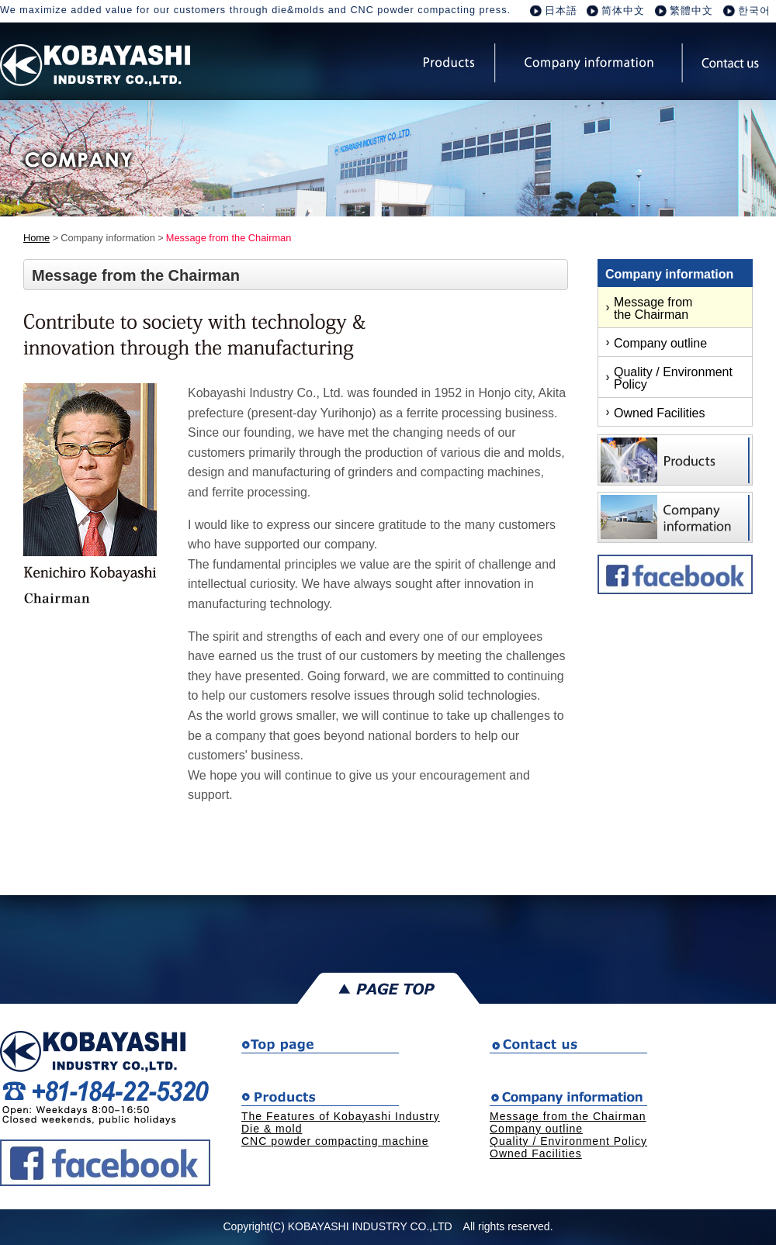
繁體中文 (691, 10)
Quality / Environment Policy (673, 378)
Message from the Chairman (653, 308)
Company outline (660, 343)
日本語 (561, 10)
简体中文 (623, 10)
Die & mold (271, 1128)
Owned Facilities (659, 413)
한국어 (754, 10)
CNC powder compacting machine (334, 1141)
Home (36, 238)
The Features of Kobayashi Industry (340, 1116)
